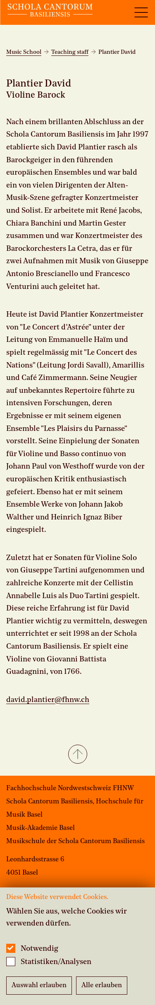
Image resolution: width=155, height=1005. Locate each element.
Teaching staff (69, 52)
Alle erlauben (101, 985)
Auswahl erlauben (39, 985)
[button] (77, 755)
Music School (23, 52)
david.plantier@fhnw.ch (47, 700)
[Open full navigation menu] (141, 12)
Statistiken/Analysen (56, 962)
